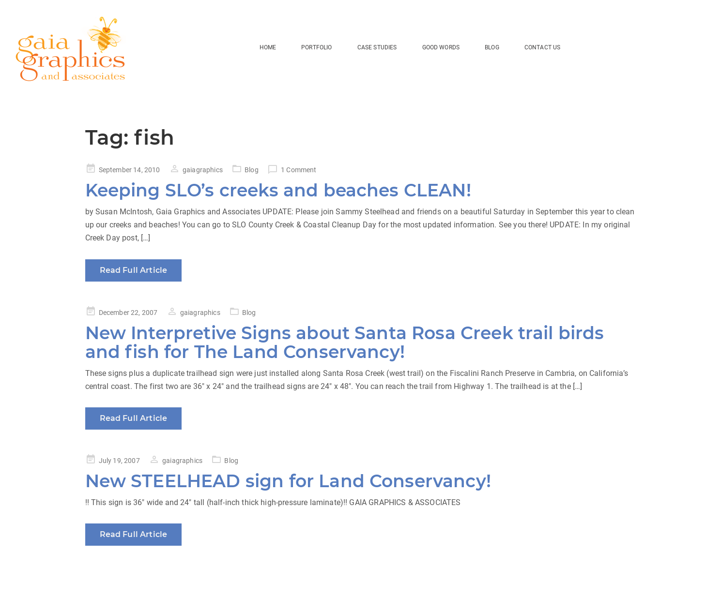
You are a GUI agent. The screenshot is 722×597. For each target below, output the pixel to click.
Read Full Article (134, 270)
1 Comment (298, 170)
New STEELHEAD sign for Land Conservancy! (288, 481)
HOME (268, 47)
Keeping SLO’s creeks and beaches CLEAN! (278, 190)
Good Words (441, 47)
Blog (252, 170)
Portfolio (316, 47)
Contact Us (542, 47)
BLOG (492, 47)
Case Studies (377, 47)
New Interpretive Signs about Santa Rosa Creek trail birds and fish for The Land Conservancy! (344, 342)
